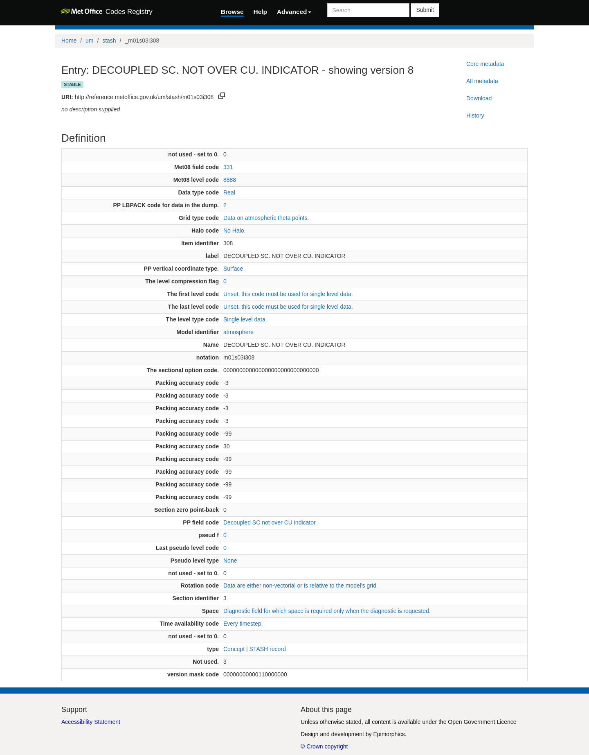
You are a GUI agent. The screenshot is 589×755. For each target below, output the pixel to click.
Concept (234, 649)
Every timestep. (243, 623)
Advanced (294, 11)
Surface (233, 268)
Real (229, 192)
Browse (232, 11)
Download (479, 98)
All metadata (482, 81)
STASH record (268, 649)
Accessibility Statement (90, 722)
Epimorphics (389, 734)
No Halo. (234, 230)
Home (68, 40)
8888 (229, 179)
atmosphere (238, 332)
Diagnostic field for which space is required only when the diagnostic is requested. (327, 611)
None (230, 560)
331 (228, 167)
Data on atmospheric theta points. (266, 218)
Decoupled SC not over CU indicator (269, 522)
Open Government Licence (482, 722)
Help (260, 11)
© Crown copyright (324, 746)
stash (109, 40)
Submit (425, 10)
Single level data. (245, 319)
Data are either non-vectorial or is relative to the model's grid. (300, 585)
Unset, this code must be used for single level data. (288, 294)
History (475, 115)
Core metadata (485, 64)
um (89, 40)
